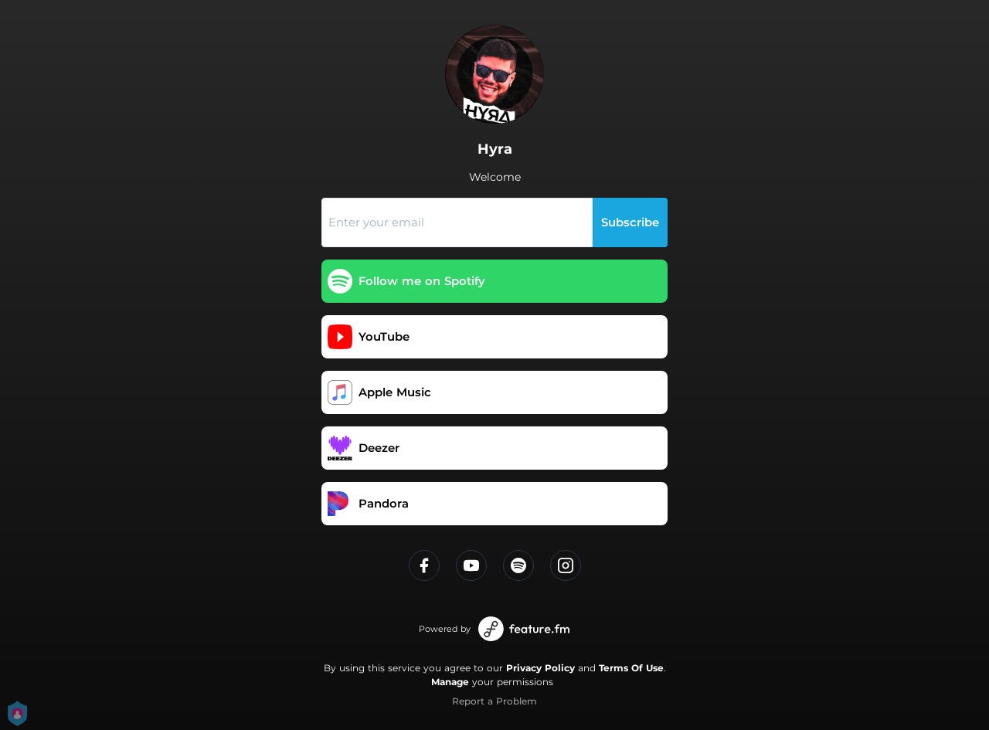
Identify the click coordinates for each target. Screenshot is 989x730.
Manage (450, 682)
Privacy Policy (540, 668)
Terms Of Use (631, 668)
